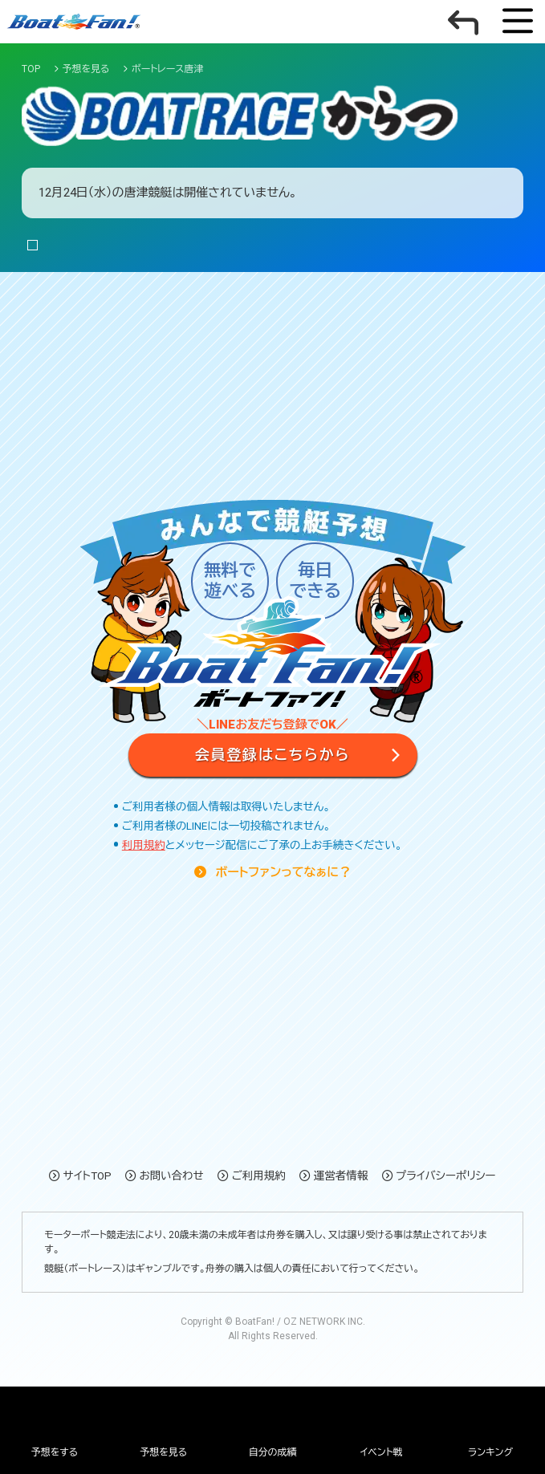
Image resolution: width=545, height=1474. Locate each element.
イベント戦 (381, 1452)
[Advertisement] (272, 342)
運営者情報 (341, 1175)
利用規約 (143, 845)
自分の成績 (272, 1452)
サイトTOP (87, 1175)
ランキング (490, 1452)
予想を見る (163, 1452)
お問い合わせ (172, 1175)
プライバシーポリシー (445, 1175)
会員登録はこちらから (273, 754)
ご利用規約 (259, 1175)
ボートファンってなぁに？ (281, 872)
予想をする (55, 1452)
